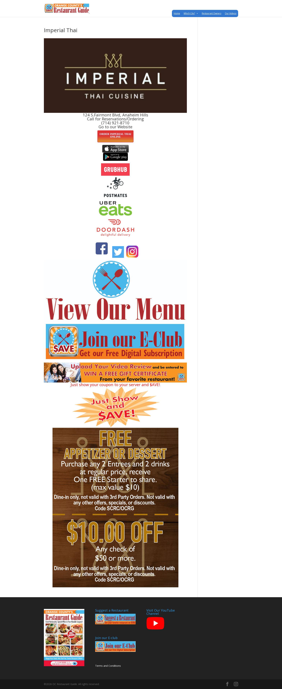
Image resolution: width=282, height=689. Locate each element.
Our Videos (230, 13)
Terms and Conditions (108, 665)
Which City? (191, 13)
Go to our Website (115, 126)
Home (177, 13)
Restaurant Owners (211, 13)
